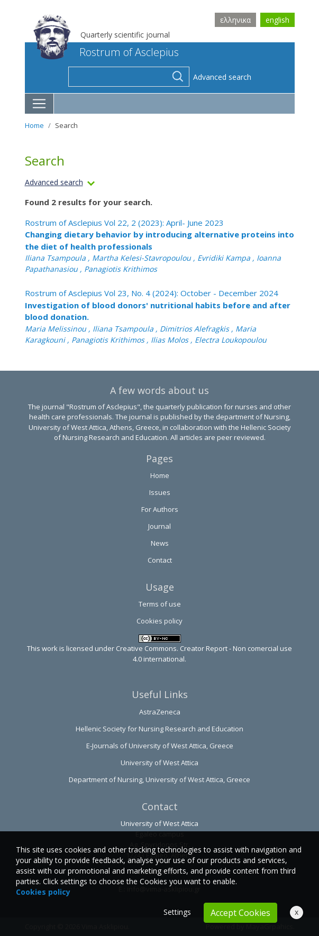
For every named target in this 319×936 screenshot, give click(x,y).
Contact (160, 560)
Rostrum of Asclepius (106, 52)
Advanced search (222, 77)
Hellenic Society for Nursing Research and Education (159, 728)
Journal (159, 526)
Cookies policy (159, 621)
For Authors (159, 509)
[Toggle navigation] (39, 104)
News (160, 543)
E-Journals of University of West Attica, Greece (159, 745)
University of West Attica (159, 762)
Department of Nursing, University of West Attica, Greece (159, 779)
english (277, 20)
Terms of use (160, 604)
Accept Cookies (240, 913)
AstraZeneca (159, 712)
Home (34, 125)
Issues (159, 492)
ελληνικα (235, 20)
